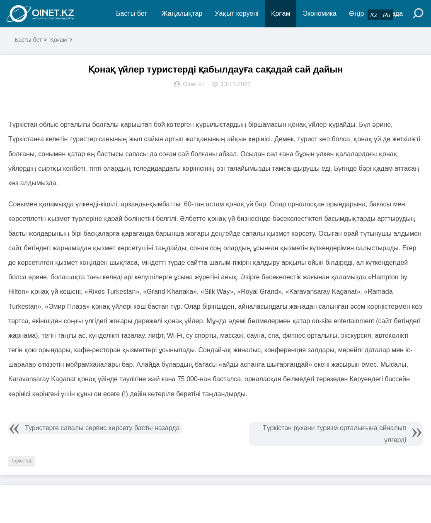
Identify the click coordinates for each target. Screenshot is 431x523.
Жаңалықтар (182, 13)
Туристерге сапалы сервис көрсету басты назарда (102, 427)
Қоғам (281, 13)
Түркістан (22, 461)
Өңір (356, 13)
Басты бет (131, 13)
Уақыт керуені (236, 13)
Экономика (320, 13)
